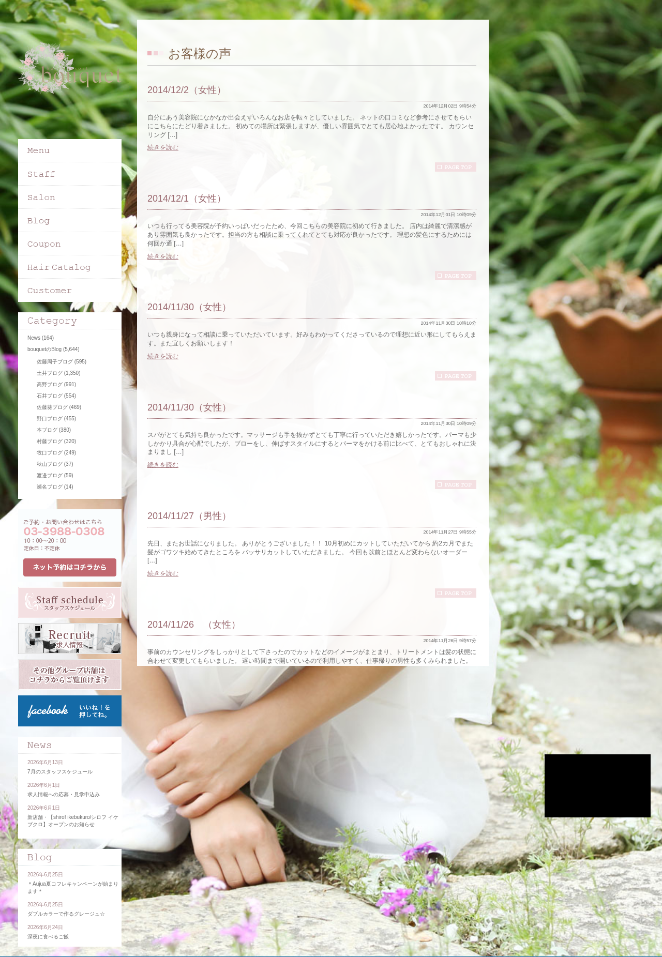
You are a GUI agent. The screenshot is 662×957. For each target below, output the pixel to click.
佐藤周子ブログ (55, 361)
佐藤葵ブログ (52, 407)
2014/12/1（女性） (186, 198)
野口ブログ (50, 418)
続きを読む (162, 147)
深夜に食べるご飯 (48, 936)
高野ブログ (50, 384)
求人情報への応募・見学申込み (63, 794)
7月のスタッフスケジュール (60, 771)
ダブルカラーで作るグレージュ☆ (66, 914)
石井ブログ (50, 396)
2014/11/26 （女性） (193, 624)
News (33, 338)
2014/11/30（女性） (189, 307)
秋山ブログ (50, 464)
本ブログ (47, 430)
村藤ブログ (50, 441)
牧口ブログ (50, 452)
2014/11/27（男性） (189, 516)
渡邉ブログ (50, 475)
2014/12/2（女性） (186, 90)
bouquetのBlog (44, 349)
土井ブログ (50, 373)
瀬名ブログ (50, 487)
